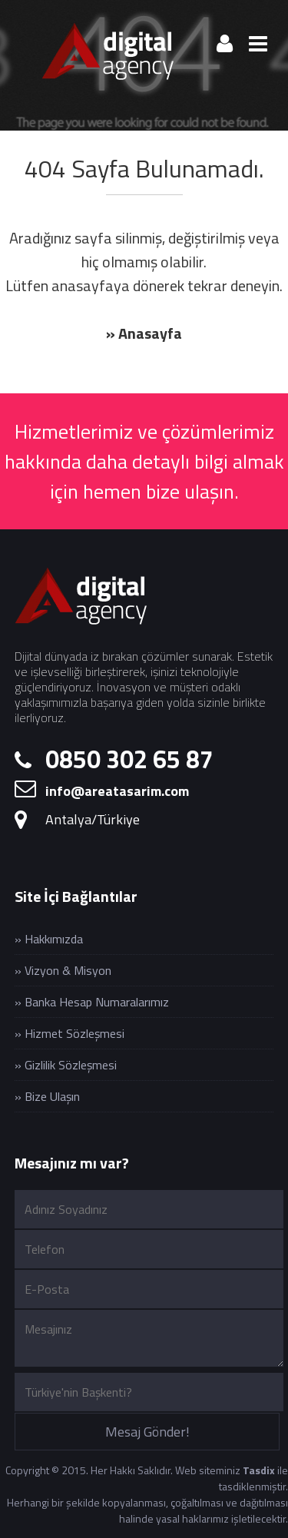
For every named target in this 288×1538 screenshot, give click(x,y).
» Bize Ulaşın (47, 1096)
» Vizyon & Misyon (63, 970)
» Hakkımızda (49, 939)
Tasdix (259, 1470)
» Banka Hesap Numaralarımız (92, 1002)
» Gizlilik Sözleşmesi (66, 1065)
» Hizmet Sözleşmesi (69, 1033)
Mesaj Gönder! (147, 1431)
